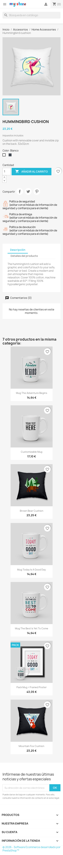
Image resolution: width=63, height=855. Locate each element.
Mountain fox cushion (31, 746)
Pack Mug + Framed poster (31, 687)
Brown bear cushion (31, 510)
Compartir (19, 191)
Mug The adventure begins (31, 393)
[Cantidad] (7, 171)
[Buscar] (31, 15)
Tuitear (28, 191)
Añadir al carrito (31, 171)
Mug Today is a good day (31, 569)
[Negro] (11, 155)
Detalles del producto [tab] (24, 256)
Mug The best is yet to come (31, 628)
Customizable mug (31, 451)
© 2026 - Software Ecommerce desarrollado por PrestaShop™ (31, 848)
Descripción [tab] (17, 250)
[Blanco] (5, 155)
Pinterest (36, 191)
